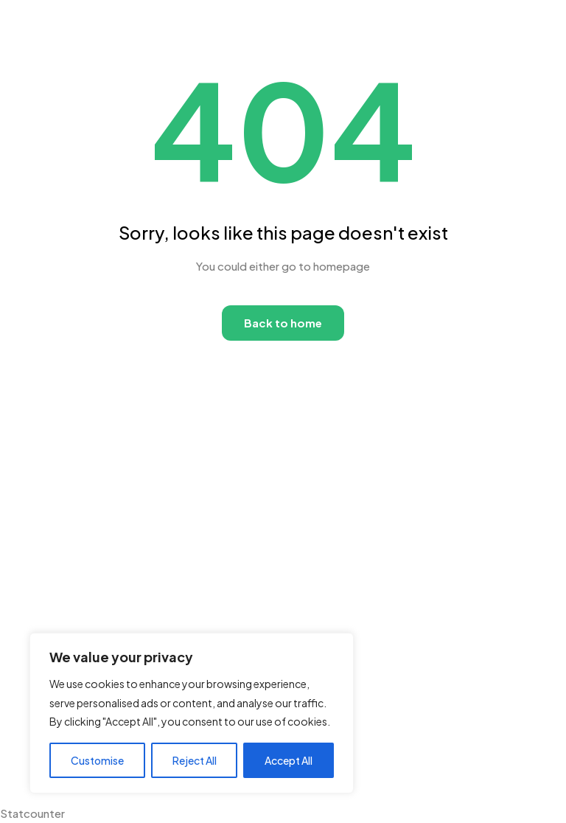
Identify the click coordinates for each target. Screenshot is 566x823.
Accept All (288, 760)
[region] (191, 713)
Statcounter (32, 813)
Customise (97, 760)
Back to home (283, 323)
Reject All (194, 760)
